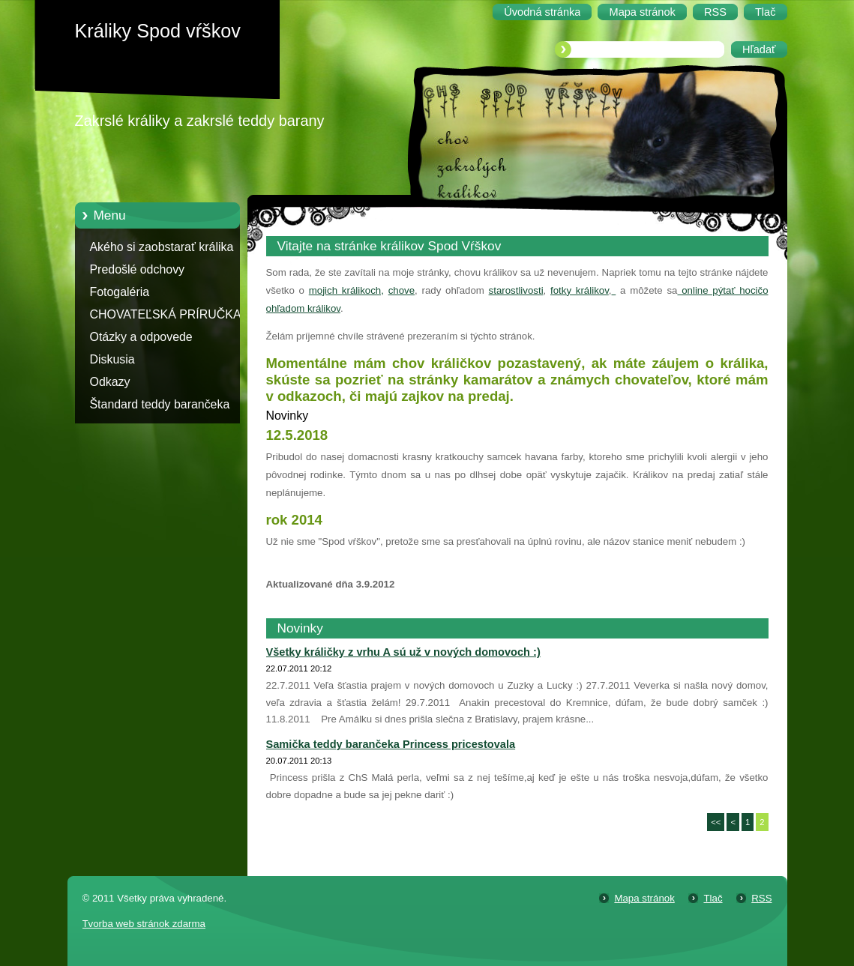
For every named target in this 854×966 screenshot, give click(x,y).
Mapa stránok (644, 898)
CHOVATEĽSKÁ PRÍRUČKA (165, 314)
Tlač (712, 898)
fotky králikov (579, 290)
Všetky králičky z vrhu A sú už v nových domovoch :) (403, 652)
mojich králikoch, (346, 290)
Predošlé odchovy (137, 269)
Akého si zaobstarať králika (162, 247)
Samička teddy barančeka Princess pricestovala (391, 744)
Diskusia (112, 359)
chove (401, 290)
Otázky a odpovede (141, 336)
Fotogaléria (120, 292)
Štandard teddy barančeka (160, 404)
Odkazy (110, 381)
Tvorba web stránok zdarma (143, 923)
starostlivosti (516, 290)
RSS (761, 898)
